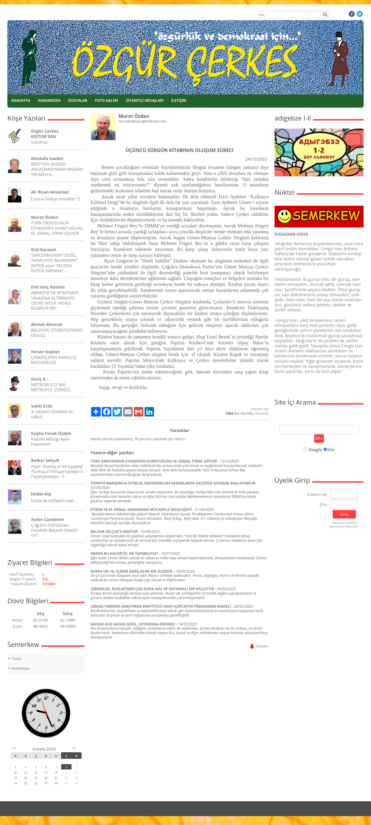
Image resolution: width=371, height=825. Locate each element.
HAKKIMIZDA (49, 100)
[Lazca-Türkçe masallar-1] (55, 199)
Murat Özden (44, 217)
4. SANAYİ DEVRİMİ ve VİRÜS (52, 414)
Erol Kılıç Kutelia (48, 287)
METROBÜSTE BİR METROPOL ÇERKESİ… (52, 387)
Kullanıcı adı (317, 495)
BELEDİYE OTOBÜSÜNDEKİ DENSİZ (57, 332)
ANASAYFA (20, 100)
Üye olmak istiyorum (343, 526)
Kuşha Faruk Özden (51, 433)
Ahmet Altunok (47, 324)
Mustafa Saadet (47, 158)
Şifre (323, 505)
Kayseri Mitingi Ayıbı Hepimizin (50, 441)
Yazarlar (262, 413)
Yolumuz (39, 142)
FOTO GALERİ (106, 100)
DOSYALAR (77, 100)
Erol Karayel (43, 249)
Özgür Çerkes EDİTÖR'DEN (45, 133)
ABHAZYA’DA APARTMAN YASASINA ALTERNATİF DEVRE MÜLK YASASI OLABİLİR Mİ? (55, 300)
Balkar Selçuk (45, 460)
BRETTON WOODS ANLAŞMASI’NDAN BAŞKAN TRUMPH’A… (57, 169)
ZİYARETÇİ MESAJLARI (145, 100)
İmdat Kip (41, 494)
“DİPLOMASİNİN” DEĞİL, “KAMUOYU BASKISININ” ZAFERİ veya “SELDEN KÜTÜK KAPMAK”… (54, 262)
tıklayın (180, 438)
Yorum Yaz (260, 408)
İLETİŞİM (178, 100)
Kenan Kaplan (45, 351)
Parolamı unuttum (345, 523)
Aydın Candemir (47, 519)
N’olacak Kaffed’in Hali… (54, 500)
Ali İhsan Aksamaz (50, 192)
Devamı (259, 646)
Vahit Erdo (42, 406)
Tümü (16, 658)
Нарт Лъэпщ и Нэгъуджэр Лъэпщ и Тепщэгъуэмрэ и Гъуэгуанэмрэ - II (57, 471)
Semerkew (20, 668)
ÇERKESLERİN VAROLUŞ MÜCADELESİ (54, 359)
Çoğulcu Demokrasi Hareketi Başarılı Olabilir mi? (54, 530)
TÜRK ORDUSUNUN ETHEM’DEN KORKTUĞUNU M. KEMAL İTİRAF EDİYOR (57, 228)
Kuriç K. (39, 379)
